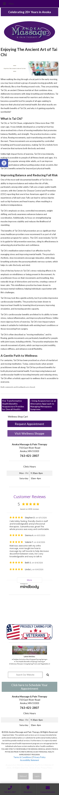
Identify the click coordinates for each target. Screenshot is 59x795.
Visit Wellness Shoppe (29, 433)
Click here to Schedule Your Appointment (29, 686)
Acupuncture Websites (15, 765)
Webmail (23, 776)
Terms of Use (34, 767)
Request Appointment (29, 424)
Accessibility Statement (29, 760)
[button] (4, 163)
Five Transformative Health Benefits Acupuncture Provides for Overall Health (13, 405)
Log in (37, 776)
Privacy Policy (39, 757)
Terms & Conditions (22, 757)
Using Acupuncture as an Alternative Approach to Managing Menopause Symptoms (43, 405)
